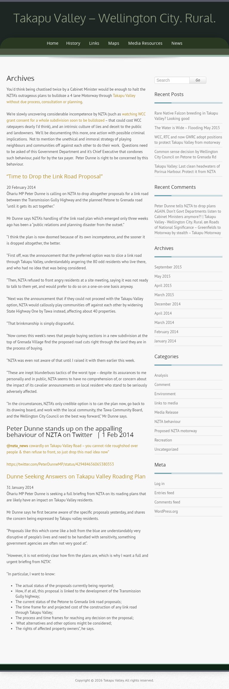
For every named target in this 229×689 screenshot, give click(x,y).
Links (94, 43)
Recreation (163, 440)
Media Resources (145, 43)
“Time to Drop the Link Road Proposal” (55, 176)
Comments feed (167, 502)
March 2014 (164, 322)
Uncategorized (166, 449)
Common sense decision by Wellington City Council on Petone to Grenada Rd (186, 154)
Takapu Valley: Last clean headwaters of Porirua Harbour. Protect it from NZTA (187, 169)
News (176, 43)
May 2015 (162, 276)
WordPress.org (166, 511)
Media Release (166, 412)
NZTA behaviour (167, 421)
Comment (162, 384)
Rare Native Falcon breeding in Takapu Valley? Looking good (186, 116)
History (73, 43)
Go (198, 80)
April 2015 (163, 285)
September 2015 (168, 267)
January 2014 (165, 341)
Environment (165, 393)
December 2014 (167, 304)
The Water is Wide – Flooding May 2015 (187, 127)
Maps (113, 43)
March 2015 (164, 294)
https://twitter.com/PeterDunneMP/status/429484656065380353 (60, 464)
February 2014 (166, 331)
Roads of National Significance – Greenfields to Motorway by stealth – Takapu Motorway (187, 227)
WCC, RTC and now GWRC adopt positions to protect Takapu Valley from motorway (188, 140)
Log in (159, 483)
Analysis (161, 375)
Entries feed (164, 492)
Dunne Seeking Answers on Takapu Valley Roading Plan (76, 476)
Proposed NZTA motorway (175, 430)
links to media (166, 403)
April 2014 (163, 313)
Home (52, 43)
